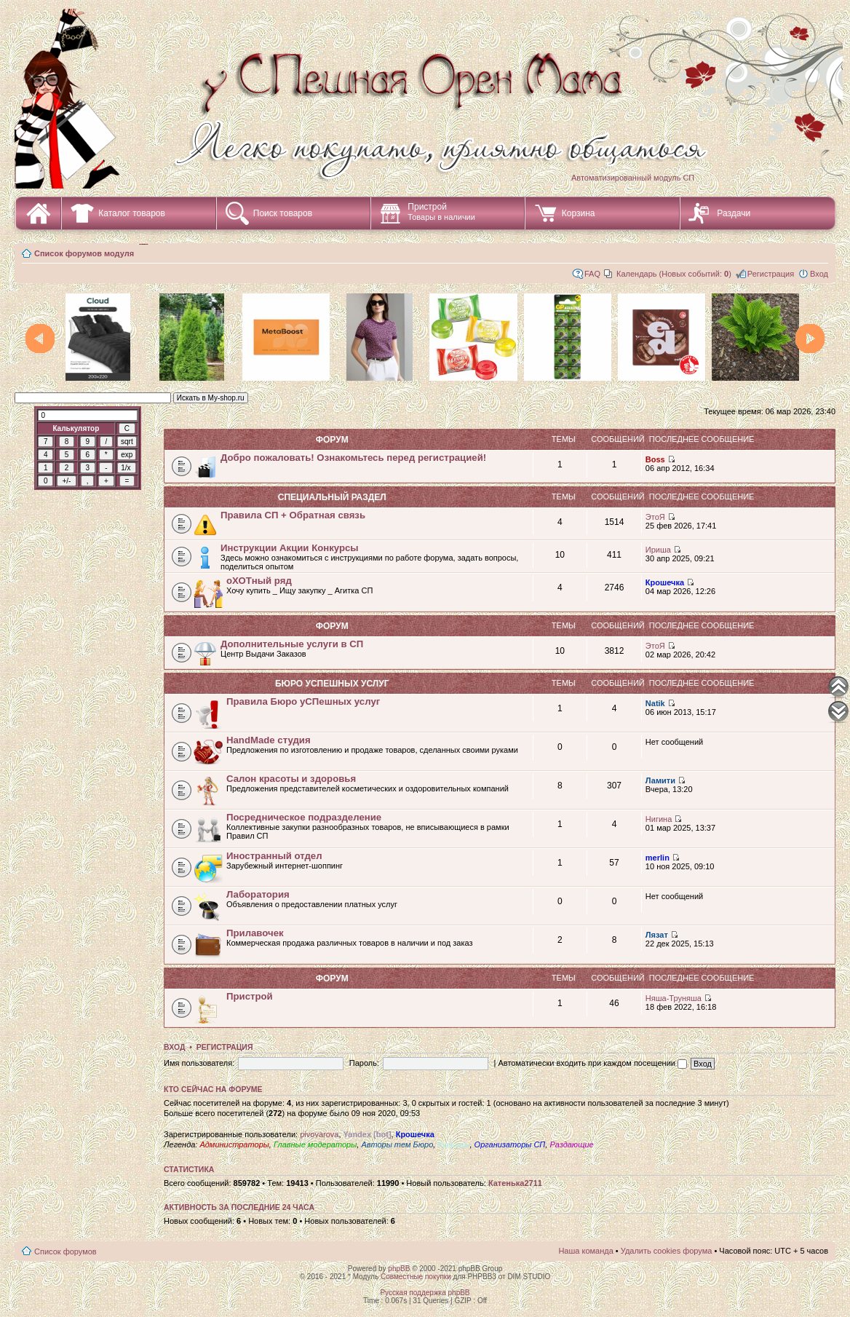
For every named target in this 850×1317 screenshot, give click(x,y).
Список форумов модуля (84, 253)
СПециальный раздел (332, 497)
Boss (655, 459)
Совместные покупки (416, 1277)
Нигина (659, 819)
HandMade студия (268, 740)
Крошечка (665, 582)
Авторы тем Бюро (397, 1144)
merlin (658, 857)
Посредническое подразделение (303, 817)
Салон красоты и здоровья (291, 778)
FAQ (592, 273)
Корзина (578, 213)
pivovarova (319, 1134)
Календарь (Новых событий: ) (673, 273)
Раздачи (733, 213)
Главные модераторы (315, 1144)
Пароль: (364, 1063)
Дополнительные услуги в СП (292, 643)
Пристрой (441, 211)
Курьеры (453, 1144)
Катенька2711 (515, 1183)
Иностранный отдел (274, 855)
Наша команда (585, 1250)
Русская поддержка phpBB (424, 1293)
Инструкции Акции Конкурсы (290, 547)
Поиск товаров (282, 213)
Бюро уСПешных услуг (332, 684)
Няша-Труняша (674, 998)
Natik (655, 703)
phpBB (399, 1269)
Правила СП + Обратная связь (293, 515)
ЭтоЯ (655, 517)
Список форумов (65, 1251)
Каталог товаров (131, 213)
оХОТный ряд (259, 580)
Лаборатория (258, 894)
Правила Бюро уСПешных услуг (303, 701)
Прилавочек (255, 933)
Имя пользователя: (199, 1063)
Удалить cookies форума (666, 1250)
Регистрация (770, 273)
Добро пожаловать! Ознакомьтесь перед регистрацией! (353, 457)
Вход (819, 273)
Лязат (657, 934)
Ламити (660, 780)
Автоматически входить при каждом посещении (592, 1063)
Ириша (658, 549)
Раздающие (571, 1144)
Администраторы (234, 1144)
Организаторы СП (510, 1144)
